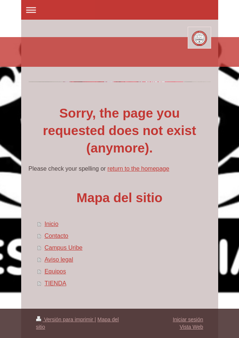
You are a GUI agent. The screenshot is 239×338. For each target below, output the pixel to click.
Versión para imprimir (65, 319)
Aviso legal (59, 259)
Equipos (55, 271)
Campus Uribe (64, 248)
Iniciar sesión (188, 319)
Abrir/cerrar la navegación (119, 10)
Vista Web (191, 327)
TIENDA (56, 283)
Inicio (51, 224)
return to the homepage (138, 168)
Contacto (56, 236)
